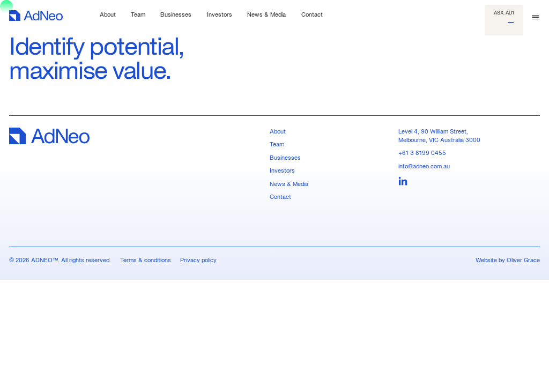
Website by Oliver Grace (508, 260)
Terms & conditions (145, 260)
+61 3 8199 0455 (422, 153)
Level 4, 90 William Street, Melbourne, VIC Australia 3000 (439, 136)
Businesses (285, 157)
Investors (282, 170)
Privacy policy (198, 260)
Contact (280, 197)
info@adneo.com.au (424, 166)
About (278, 131)
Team (277, 144)
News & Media (289, 184)
